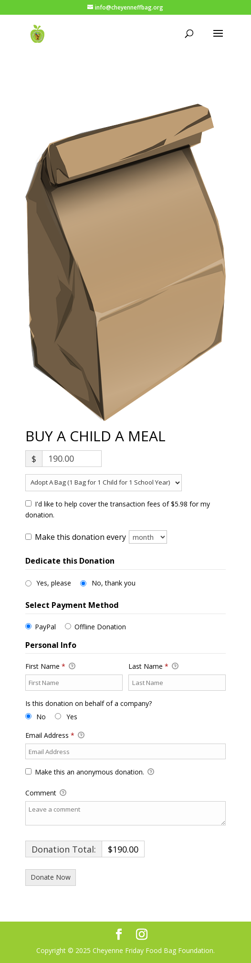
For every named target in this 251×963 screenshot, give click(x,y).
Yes (71, 716)
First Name (50, 666)
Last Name (153, 666)
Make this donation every (101, 537)
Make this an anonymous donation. (89, 772)
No (41, 716)
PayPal (45, 626)
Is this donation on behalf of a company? (88, 703)
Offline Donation (100, 626)
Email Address (54, 735)
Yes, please (53, 582)
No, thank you (114, 582)
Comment (45, 793)
